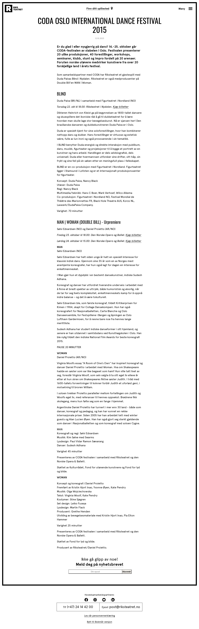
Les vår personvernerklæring (99, 615)
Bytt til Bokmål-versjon (99, 621)
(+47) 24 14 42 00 (80, 607)
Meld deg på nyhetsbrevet (99, 564)
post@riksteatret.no (124, 607)
